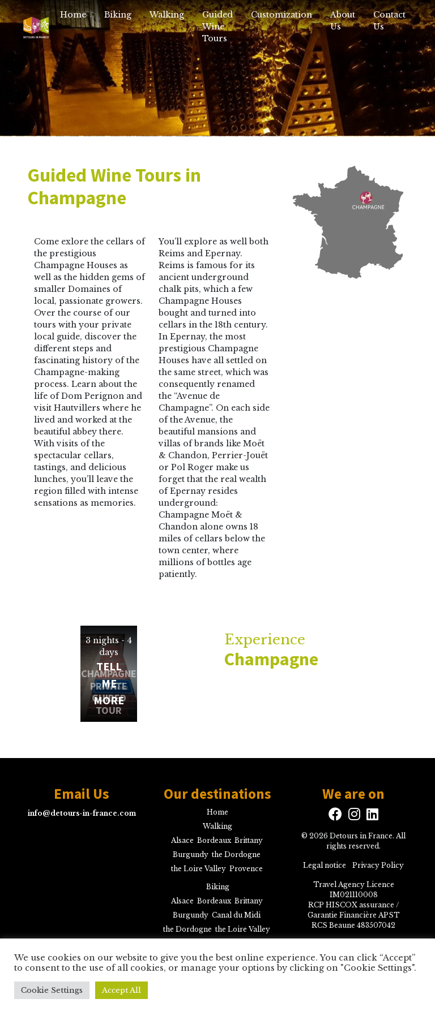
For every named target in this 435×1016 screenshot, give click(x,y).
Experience (326, 650)
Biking (117, 15)
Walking (167, 15)
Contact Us (389, 21)
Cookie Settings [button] (52, 990)
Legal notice (324, 865)
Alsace (182, 840)
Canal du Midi (236, 915)
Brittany (248, 840)
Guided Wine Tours (217, 27)
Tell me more (108, 683)
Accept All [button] (121, 990)
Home (73, 15)
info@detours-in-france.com (82, 813)
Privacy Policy (378, 865)
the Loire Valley (198, 868)
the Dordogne (236, 854)
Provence (246, 868)
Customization (281, 15)
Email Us (81, 793)
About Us (342, 21)
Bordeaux (214, 840)
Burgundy (190, 854)
